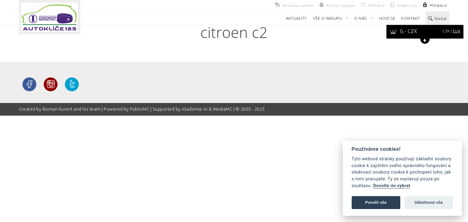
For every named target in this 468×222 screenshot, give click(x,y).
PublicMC (140, 109)
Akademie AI (194, 109)
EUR (456, 31)
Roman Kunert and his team (72, 109)
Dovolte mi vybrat (391, 185)
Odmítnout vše (428, 202)
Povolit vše (376, 202)
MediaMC (222, 109)
